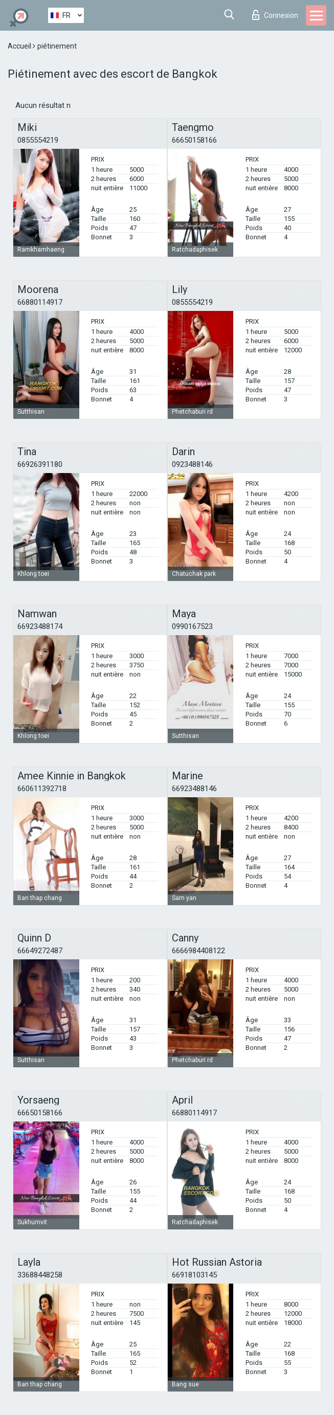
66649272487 (39, 950)
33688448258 (39, 1274)
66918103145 (194, 1274)
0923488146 (192, 464)
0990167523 (192, 626)
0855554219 (37, 140)
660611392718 (41, 788)
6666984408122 (198, 950)
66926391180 (39, 464)
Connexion (275, 14)
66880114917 (39, 302)
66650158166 (194, 140)
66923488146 (194, 788)
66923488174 (39, 626)
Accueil (20, 46)
